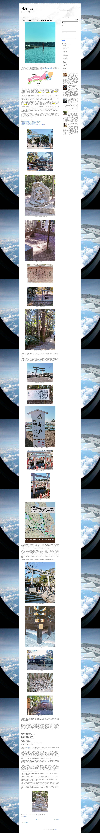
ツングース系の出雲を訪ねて (27, 120)
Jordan (64, 51)
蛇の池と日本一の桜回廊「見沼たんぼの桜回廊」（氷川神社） (34, 124)
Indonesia (64, 59)
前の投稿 (56, 819)
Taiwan (64, 64)
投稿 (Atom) (25, 822)
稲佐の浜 (39, 360)
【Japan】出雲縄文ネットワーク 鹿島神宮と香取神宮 (36, 20)
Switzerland (65, 55)
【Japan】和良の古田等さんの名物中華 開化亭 (73, 99)
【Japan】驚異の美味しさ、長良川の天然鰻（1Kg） (72, 86)
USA (64, 49)
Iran (63, 61)
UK (63, 54)
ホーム (38, 819)
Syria (64, 62)
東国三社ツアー (28, 747)
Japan (25, 816)
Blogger (55, 829)
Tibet (64, 65)
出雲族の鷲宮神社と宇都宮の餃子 (28, 123)
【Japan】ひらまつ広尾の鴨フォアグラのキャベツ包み (73, 124)
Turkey (64, 66)
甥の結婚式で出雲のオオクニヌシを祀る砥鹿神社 (31, 121)
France (64, 48)
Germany (64, 58)
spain (64, 68)
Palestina (64, 52)
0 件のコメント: (32, 814)
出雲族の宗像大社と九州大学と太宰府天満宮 (30, 122)
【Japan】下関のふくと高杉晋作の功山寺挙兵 (73, 74)
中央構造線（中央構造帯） (48, 68)
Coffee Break (65, 47)
